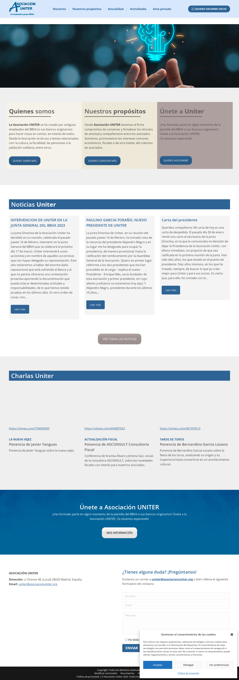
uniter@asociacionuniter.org (38, 584)
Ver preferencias (219, 664)
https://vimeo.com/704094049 (29, 428)
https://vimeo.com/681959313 (180, 428)
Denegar (188, 664)
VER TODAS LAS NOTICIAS (120, 339)
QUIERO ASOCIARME (176, 160)
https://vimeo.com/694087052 (105, 428)
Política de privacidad (188, 673)
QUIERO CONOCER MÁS (102, 160)
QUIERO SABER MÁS (25, 160)
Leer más (20, 309)
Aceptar (157, 664)
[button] (232, 634)
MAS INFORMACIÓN (119, 533)
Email (13, 3)
